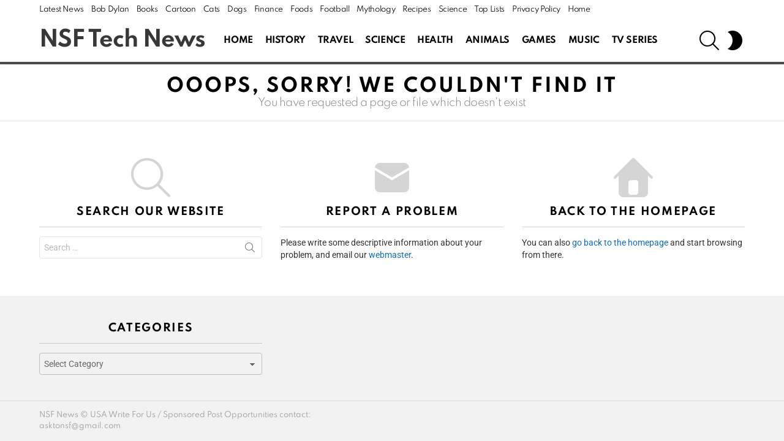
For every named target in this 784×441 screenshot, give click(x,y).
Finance (268, 9)
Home (579, 9)
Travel (335, 40)
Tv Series (635, 40)
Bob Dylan (110, 9)
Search (250, 249)
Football (334, 9)
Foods (301, 9)
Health (435, 40)
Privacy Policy (536, 9)
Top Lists (489, 9)
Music (584, 40)
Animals (488, 40)
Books (147, 9)
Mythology (375, 9)
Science (453, 9)
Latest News (61, 9)
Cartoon (180, 9)
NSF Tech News (122, 40)
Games (539, 40)
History (285, 40)
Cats (212, 9)
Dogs (237, 9)
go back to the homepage (620, 242)
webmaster (390, 255)
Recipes (416, 9)
